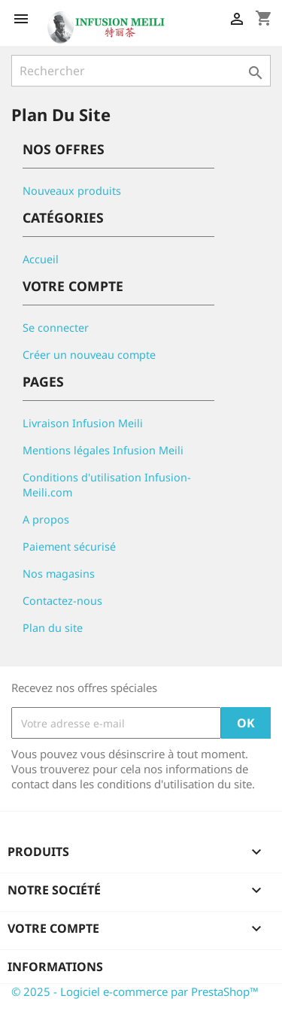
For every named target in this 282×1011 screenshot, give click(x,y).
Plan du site (53, 628)
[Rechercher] (141, 71)
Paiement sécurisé (69, 546)
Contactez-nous (62, 601)
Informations (55, 966)
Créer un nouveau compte (89, 355)
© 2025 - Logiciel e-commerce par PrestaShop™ (135, 991)
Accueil (41, 259)
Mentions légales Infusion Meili (103, 450)
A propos (46, 519)
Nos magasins (59, 573)
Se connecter (56, 327)
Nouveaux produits (72, 191)
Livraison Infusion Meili (83, 423)
